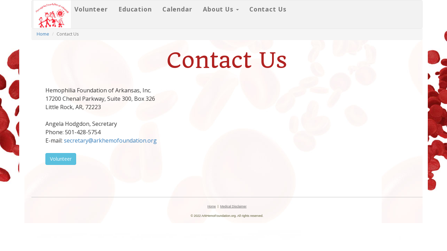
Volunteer (91, 9)
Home (43, 34)
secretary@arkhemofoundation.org (110, 140)
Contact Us (267, 9)
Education (135, 9)
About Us (221, 9)
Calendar (177, 9)
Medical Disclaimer (233, 206)
